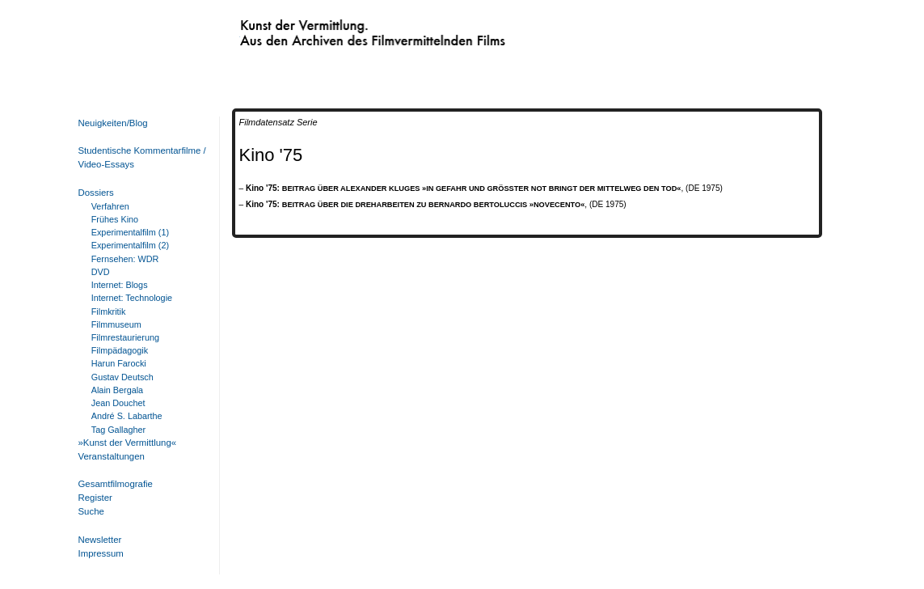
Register (95, 497)
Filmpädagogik (119, 350)
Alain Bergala (117, 390)
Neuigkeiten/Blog (113, 123)
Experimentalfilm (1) (130, 232)
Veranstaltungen (111, 456)
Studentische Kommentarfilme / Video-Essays (139, 157)
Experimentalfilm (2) (130, 245)
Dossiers (96, 192)
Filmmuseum (116, 324)
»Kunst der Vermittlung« (127, 442)
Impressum (101, 553)
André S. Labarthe (126, 416)
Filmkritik (108, 311)
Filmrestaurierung (125, 337)
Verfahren (110, 206)
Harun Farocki (118, 363)
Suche (91, 511)
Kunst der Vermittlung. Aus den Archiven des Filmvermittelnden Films (339, 29)
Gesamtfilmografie (115, 484)
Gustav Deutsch (122, 377)
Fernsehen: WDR (125, 259)
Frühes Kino (114, 219)
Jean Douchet (118, 403)
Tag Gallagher (118, 429)
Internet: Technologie (131, 298)
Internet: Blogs (119, 285)
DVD (100, 272)
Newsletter (100, 540)
